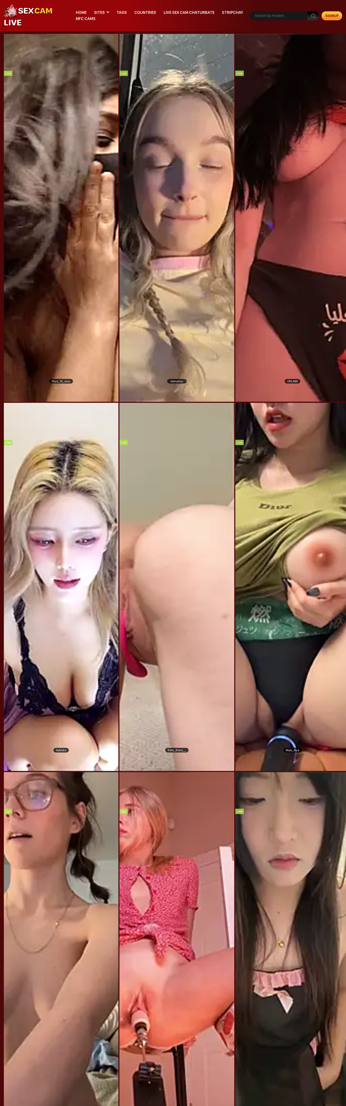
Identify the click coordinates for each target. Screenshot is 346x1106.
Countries (145, 12)
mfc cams (86, 18)
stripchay (232, 12)
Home (81, 12)
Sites (99, 12)
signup (332, 15)
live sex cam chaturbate (189, 12)
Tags (122, 12)
